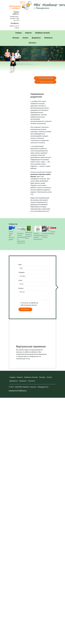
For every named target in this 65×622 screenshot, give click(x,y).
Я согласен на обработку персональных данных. (29, 304)
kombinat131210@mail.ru (18, 391)
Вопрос (21, 288)
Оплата (25, 38)
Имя (20, 264)
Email (20, 280)
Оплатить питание (45, 78)
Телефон (21, 272)
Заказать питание (45, 82)
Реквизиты (48, 38)
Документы (36, 38)
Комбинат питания (42, 33)
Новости (28, 33)
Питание (15, 38)
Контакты (32, 43)
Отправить (25, 309)
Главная (18, 33)
